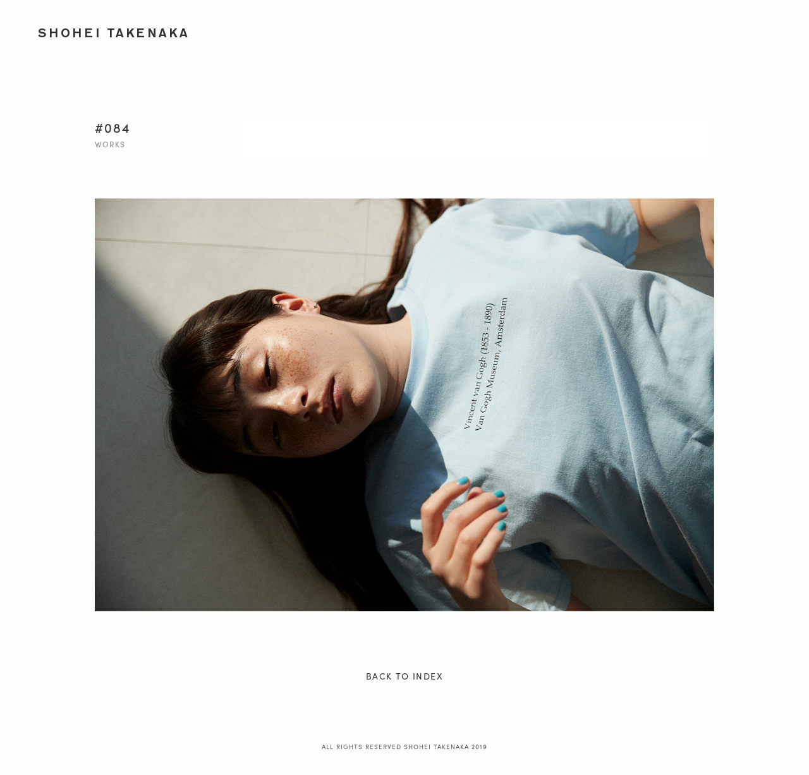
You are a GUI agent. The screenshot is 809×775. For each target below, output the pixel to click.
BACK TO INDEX (404, 675)
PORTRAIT (566, 30)
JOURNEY (629, 30)
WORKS (409, 30)
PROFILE (744, 30)
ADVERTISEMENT (484, 30)
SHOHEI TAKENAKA (114, 33)
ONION (688, 30)
